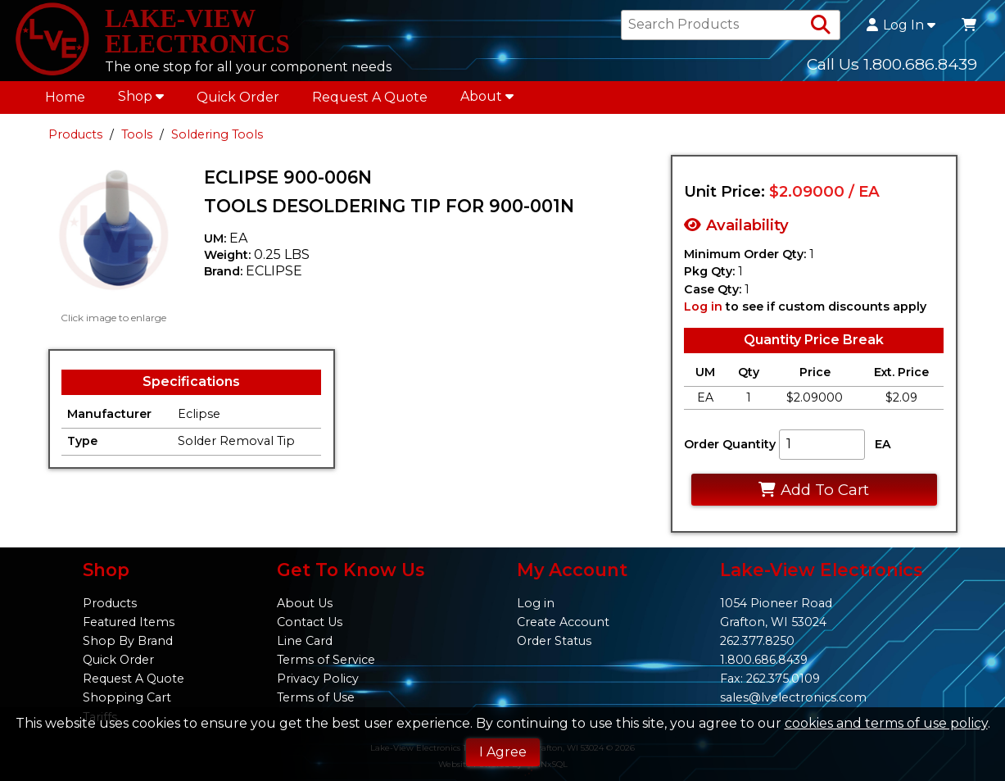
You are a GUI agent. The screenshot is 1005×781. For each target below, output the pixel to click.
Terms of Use (316, 697)
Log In (901, 26)
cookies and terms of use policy (886, 723)
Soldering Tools (217, 136)
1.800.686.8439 (764, 659)
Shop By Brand (128, 640)
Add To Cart (813, 492)
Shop (141, 99)
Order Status (554, 640)
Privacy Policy (318, 678)
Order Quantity (730, 446)
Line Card (305, 640)
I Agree (503, 752)
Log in (703, 309)
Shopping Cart (127, 697)
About (487, 99)
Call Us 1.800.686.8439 (892, 65)
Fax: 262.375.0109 (770, 678)
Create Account (563, 622)
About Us (305, 603)
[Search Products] (821, 26)
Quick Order (238, 99)
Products (75, 136)
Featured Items (128, 622)
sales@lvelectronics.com (793, 697)
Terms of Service (326, 659)
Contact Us (309, 622)
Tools (136, 136)
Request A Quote (370, 99)
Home (65, 99)
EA (883, 446)
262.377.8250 (757, 640)
